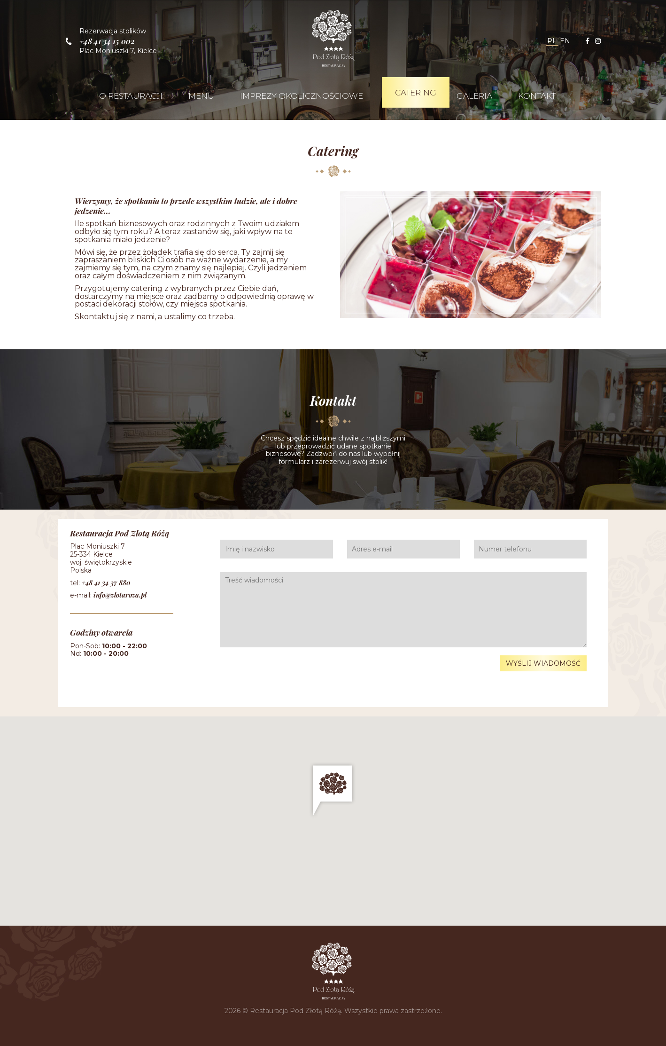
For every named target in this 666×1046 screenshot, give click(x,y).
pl (552, 41)
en (565, 41)
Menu (201, 96)
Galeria (474, 96)
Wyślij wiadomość (543, 663)
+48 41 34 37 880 (106, 582)
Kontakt (537, 96)
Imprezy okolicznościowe (301, 96)
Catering (415, 92)
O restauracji (131, 96)
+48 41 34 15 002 (107, 41)
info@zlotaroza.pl (120, 594)
